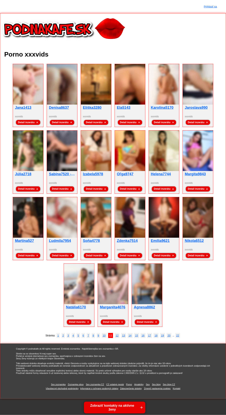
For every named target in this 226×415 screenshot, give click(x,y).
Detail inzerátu (26, 122)
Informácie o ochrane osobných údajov (99, 388)
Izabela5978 (93, 174)
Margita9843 (195, 174)
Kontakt (176, 388)
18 (155, 335)
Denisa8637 (59, 108)
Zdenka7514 (127, 241)
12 (117, 335)
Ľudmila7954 (60, 241)
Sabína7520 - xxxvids (67, 174)
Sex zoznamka (58, 384)
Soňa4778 (91, 241)
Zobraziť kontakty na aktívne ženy (113, 407)
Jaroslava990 (196, 108)
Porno (129, 384)
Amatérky (139, 384)
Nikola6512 (194, 241)
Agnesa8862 (144, 307)
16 (143, 335)
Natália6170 (76, 307)
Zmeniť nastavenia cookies (157, 388)
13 (123, 335)
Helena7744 (161, 174)
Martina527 (24, 241)
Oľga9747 (125, 174)
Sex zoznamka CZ (95, 384)
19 (162, 335)
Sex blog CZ (169, 384)
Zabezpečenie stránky (131, 388)
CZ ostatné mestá (115, 384)
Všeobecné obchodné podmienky (62, 388)
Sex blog (156, 384)
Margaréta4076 (112, 307)
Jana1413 (23, 108)
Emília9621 (160, 241)
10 (104, 335)
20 (169, 335)
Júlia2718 (23, 174)
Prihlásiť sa (210, 6)
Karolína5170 (162, 108)
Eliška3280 (92, 108)
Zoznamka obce (75, 384)
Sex (148, 384)
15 (136, 335)
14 (130, 335)
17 (149, 335)
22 (177, 335)
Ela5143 (123, 108)
